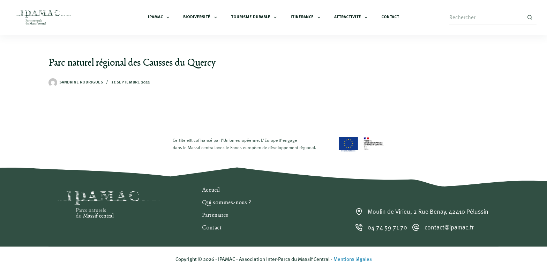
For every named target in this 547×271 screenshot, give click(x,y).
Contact (390, 17)
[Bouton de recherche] (530, 17)
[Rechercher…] (486, 17)
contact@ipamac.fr (449, 227)
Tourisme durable (255, 17)
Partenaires (215, 215)
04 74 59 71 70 (387, 227)
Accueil (211, 190)
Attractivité (352, 17)
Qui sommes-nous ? (226, 203)
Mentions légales (353, 259)
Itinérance (307, 17)
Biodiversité (201, 17)
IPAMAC (160, 17)
